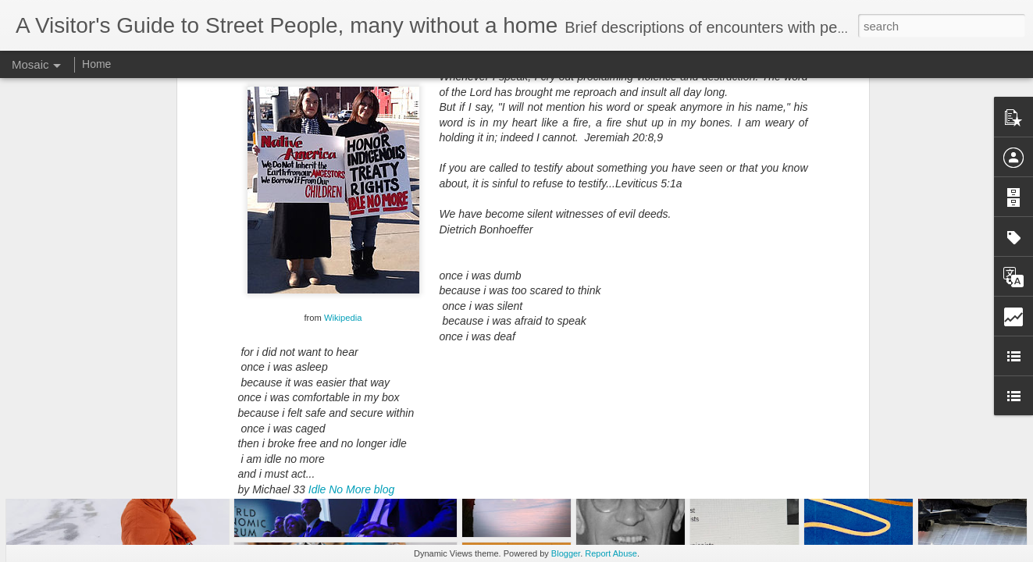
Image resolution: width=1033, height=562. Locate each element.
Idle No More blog (351, 315)
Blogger (565, 553)
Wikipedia (343, 143)
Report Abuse (611, 553)
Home (96, 64)
